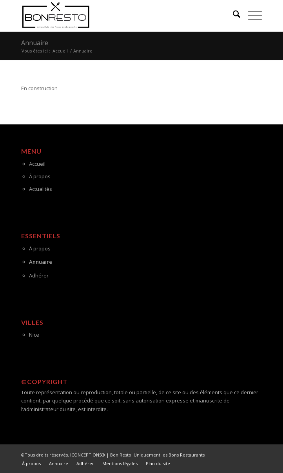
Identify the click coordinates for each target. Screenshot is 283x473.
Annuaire (34, 42)
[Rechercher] (232, 15)
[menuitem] (232, 15)
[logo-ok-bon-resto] (117, 15)
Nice (34, 334)
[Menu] (251, 15)
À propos (40, 176)
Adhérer (39, 275)
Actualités (40, 188)
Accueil (37, 163)
